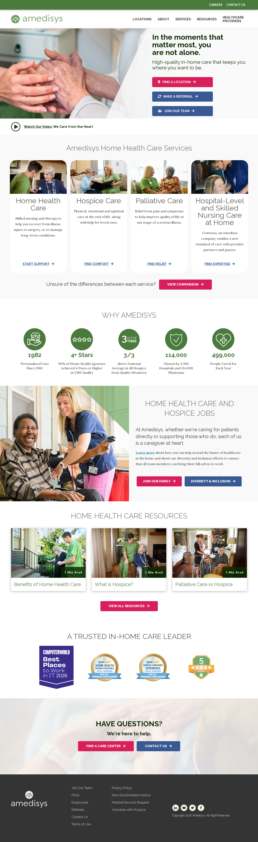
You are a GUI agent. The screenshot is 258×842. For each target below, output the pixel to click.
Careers (216, 4)
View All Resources (129, 606)
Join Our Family (159, 481)
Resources (207, 19)
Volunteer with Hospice (129, 810)
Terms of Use (81, 824)
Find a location (177, 81)
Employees (80, 802)
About (163, 19)
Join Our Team (176, 111)
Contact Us (236, 4)
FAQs (76, 795)
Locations (142, 19)
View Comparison (185, 284)
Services (183, 19)
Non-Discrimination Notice (131, 795)
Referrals (78, 810)
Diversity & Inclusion (213, 481)
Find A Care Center (106, 746)
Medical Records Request (130, 802)
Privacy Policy (122, 788)
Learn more (145, 453)
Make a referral (178, 96)
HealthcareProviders (233, 19)
